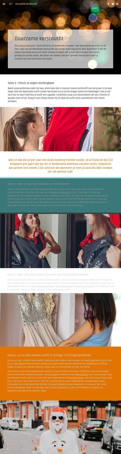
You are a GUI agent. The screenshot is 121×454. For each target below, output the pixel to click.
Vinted (52, 374)
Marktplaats (80, 374)
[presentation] (60, 37)
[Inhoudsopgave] (4, 4)
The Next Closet (74, 378)
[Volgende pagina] (114, 443)
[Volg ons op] (117, 4)
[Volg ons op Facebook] (108, 4)
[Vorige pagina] (108, 443)
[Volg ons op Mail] (113, 4)
